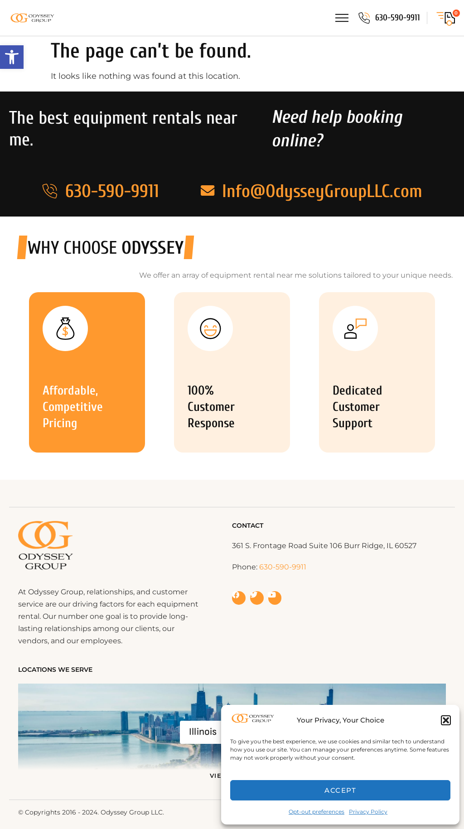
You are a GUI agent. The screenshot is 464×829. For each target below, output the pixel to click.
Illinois (203, 732)
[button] (12, 57)
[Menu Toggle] (341, 18)
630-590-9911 (397, 18)
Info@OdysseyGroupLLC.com (324, 191)
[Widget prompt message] (384, 713)
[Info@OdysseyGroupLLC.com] (207, 191)
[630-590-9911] (364, 18)
